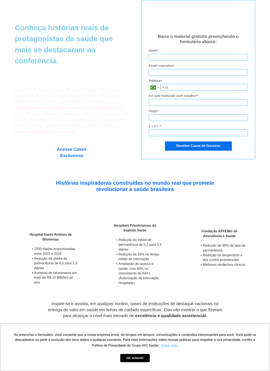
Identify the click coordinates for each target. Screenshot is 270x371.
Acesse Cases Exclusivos (71, 152)
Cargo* (154, 111)
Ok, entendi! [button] (135, 358)
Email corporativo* (161, 65)
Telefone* (155, 80)
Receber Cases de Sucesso (198, 146)
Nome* (153, 50)
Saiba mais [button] (169, 345)
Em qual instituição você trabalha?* (173, 95)
